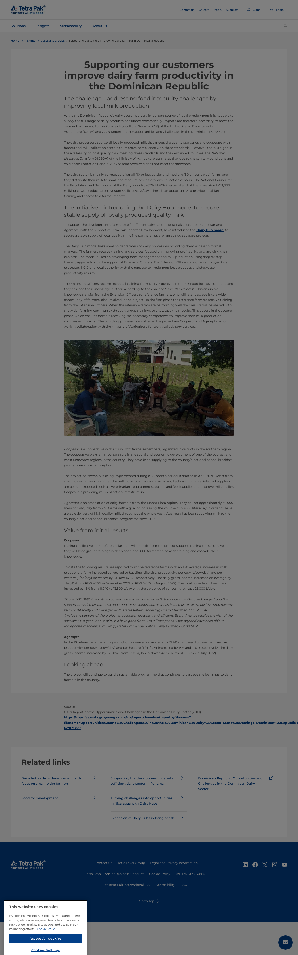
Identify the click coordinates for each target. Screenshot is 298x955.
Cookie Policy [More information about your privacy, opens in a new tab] (46, 950)
